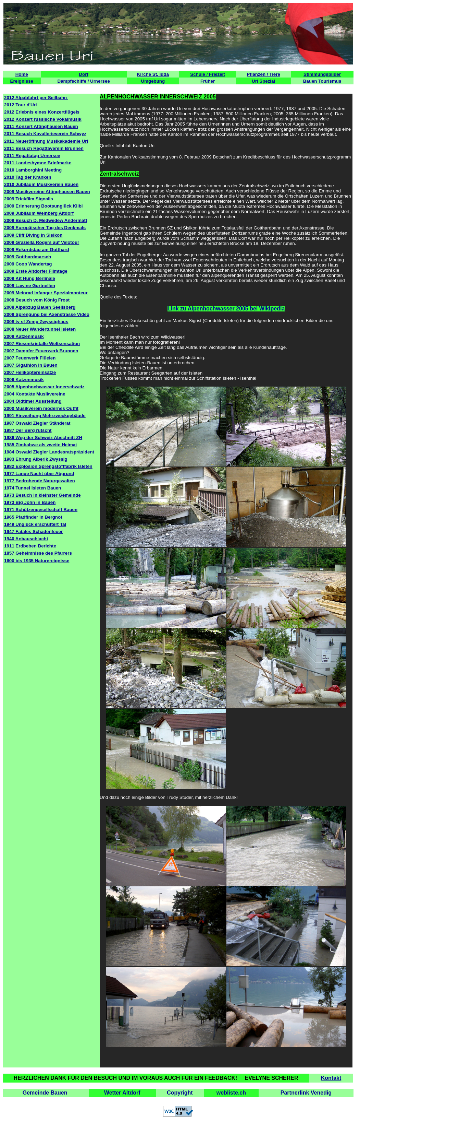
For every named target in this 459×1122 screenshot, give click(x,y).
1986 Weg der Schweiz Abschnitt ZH (43, 437)
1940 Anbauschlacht (26, 538)
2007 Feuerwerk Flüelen (30, 358)
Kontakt (331, 1078)
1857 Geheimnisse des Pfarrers (38, 553)
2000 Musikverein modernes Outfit (41, 408)
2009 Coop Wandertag (28, 264)
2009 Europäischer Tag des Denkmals (45, 227)
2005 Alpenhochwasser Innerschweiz (44, 386)
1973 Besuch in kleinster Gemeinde (42, 495)
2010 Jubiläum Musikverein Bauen (41, 184)
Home (21, 74)
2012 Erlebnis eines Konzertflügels (41, 112)
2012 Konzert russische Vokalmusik (43, 119)
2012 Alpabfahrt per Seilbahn (36, 97)
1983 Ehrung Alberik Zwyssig (35, 459)
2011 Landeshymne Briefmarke (37, 162)
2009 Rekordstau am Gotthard (36, 249)
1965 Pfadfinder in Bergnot (33, 517)
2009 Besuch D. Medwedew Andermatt (45, 220)
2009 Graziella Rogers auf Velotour (41, 242)
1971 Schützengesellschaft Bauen (40, 509)
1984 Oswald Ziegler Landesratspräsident (49, 451)
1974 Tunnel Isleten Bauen (32, 488)
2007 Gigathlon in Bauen (31, 365)
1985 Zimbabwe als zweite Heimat (40, 444)
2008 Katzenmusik (24, 336)
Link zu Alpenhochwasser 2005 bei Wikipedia (226, 308)
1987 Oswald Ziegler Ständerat (37, 423)
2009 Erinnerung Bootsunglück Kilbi (43, 206)
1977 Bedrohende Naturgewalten (39, 480)
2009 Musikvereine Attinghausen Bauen (47, 191)
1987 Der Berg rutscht (28, 430)
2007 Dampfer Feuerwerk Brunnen (41, 350)
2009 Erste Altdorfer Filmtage (35, 271)
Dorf (83, 74)
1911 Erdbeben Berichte (30, 545)
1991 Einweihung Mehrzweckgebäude (45, 415)
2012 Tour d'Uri (20, 104)
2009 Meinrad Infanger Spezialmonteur (46, 292)
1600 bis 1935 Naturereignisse (36, 560)
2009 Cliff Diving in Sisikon (33, 235)
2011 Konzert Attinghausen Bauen (41, 126)
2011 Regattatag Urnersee (32, 155)
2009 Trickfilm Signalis (28, 198)
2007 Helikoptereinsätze (30, 372)
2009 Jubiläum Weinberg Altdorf (39, 213)
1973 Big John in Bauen (29, 502)
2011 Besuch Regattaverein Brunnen (44, 148)
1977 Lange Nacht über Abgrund (39, 473)
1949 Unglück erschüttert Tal (35, 524)
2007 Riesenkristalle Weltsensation (42, 343)
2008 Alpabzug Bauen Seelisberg (39, 307)
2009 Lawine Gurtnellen (29, 285)
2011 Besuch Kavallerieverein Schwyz (45, 133)
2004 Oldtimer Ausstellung (33, 401)
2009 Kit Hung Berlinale (29, 278)
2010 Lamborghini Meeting (33, 170)
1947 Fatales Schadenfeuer (33, 531)
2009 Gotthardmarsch (27, 256)
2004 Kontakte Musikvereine (34, 394)
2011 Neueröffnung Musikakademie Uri (46, 141)
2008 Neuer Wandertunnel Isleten (40, 329)
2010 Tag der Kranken (27, 177)
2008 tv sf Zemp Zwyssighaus (36, 321)
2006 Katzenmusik (24, 379)
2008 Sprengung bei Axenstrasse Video (46, 314)
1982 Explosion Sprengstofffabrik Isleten (48, 466)
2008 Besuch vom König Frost (37, 300)
